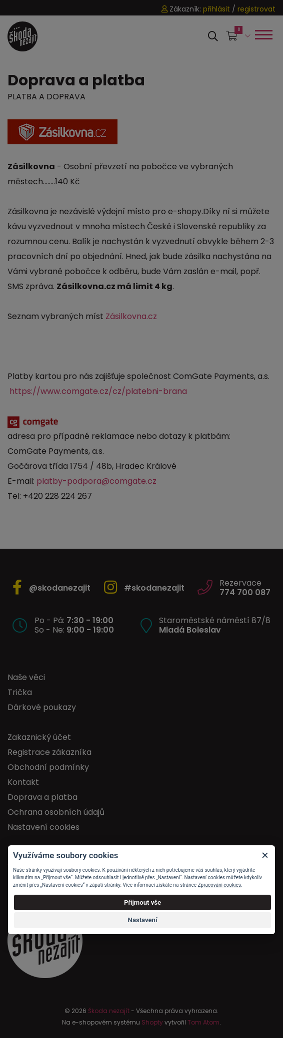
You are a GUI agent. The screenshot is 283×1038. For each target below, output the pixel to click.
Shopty (152, 1022)
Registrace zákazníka (50, 752)
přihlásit (216, 9)
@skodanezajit (59, 588)
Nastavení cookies (44, 827)
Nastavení (143, 920)
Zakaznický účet (39, 737)
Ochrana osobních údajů (56, 812)
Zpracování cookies (219, 885)
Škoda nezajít (109, 1011)
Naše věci (26, 677)
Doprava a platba (43, 797)
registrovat (257, 9)
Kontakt (23, 782)
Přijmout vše (142, 902)
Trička (20, 692)
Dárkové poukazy (42, 707)
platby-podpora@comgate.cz (96, 481)
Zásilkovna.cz (131, 316)
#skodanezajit (154, 588)
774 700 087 (245, 592)
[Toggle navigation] (263, 34)
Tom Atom (204, 1022)
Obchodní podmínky (48, 767)
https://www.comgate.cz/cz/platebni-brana (98, 391)
